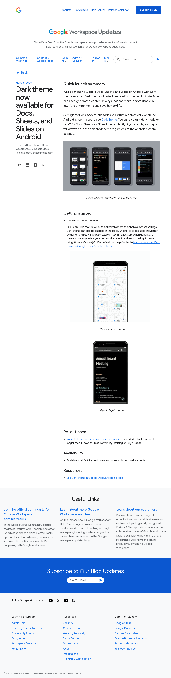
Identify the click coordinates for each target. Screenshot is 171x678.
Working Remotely (74, 633)
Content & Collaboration (46, 60)
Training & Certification (77, 659)
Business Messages (126, 643)
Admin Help (18, 623)
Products (66, 10)
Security (68, 623)
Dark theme (109, 119)
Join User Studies (125, 648)
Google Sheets (24, 149)
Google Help (19, 638)
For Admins (81, 10)
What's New (19, 648)
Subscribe (148, 10)
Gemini (65, 60)
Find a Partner (71, 638)
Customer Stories (73, 628)
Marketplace (70, 643)
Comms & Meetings (23, 60)
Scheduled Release (43, 152)
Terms (78, 673)
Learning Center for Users (27, 628)
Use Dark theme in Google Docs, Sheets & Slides (95, 478)
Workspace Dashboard (25, 643)
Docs (19, 145)
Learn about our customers (136, 510)
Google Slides (41, 149)
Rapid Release (23, 152)
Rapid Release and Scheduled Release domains (94, 439)
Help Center (98, 10)
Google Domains (124, 628)
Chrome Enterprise (126, 633)
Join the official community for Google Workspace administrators (27, 514)
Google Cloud (123, 623)
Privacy (71, 673)
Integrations (70, 653)
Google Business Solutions (130, 638)
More (106, 60)
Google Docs (41, 145)
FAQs (66, 648)
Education (95, 60)
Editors (28, 145)
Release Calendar (118, 10)
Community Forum (23, 633)
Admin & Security (78, 60)
